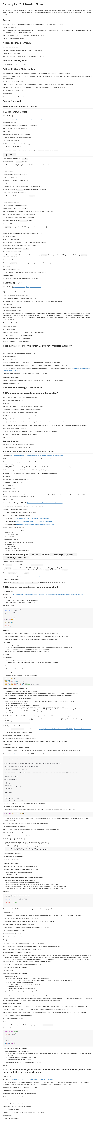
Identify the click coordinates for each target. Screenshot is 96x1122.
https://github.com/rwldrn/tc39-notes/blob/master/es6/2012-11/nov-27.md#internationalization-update (36, 455)
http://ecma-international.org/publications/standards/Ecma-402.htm (44, 502)
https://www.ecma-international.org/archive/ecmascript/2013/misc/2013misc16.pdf (31, 1079)
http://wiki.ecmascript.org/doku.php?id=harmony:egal (27, 286)
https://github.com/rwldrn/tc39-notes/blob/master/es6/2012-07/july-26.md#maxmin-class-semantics (65, 728)
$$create (16, 753)
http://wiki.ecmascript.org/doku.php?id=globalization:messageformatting (35, 524)
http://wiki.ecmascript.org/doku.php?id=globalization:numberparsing (31, 518)
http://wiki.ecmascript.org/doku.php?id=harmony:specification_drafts (33, 119)
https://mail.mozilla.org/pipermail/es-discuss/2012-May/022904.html (45, 575)
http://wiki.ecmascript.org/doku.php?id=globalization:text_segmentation (33, 521)
